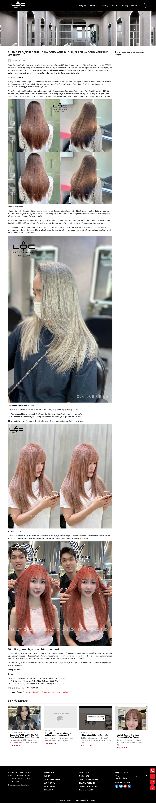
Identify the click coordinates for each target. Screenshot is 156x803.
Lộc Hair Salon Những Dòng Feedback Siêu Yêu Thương (128, 736)
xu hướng (64, 692)
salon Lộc (50, 692)
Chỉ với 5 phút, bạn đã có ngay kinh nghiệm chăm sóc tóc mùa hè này (59, 734)
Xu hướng (124, 6)
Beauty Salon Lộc (29, 692)
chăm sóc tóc (41, 692)
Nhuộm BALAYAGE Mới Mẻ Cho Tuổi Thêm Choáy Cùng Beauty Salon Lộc (24, 736)
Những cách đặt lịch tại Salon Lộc (94, 735)
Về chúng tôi (94, 6)
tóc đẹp (57, 692)
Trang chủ (82, 6)
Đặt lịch (114, 6)
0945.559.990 (15, 782)
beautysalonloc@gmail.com (19, 785)
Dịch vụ (105, 6)
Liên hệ (134, 6)
